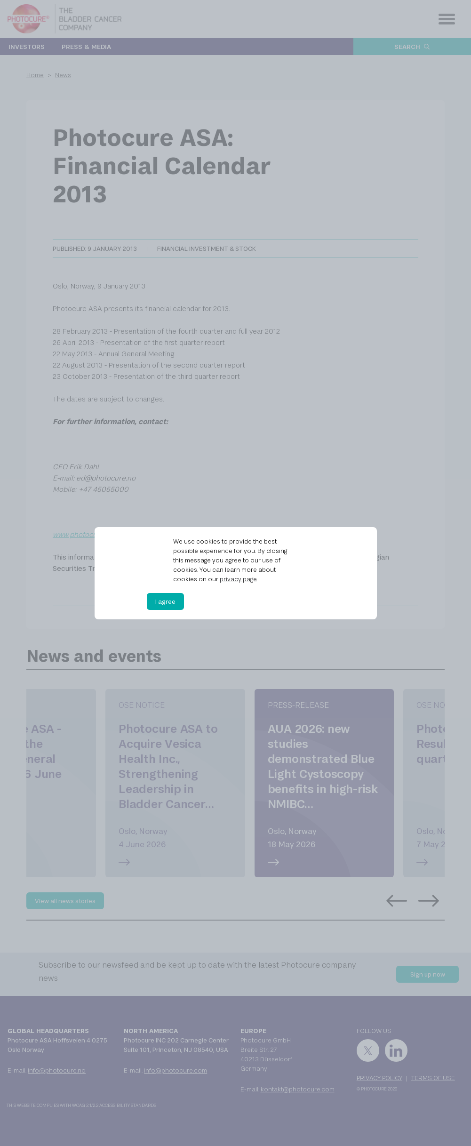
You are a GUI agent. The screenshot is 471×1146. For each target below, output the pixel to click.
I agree (165, 601)
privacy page (238, 579)
